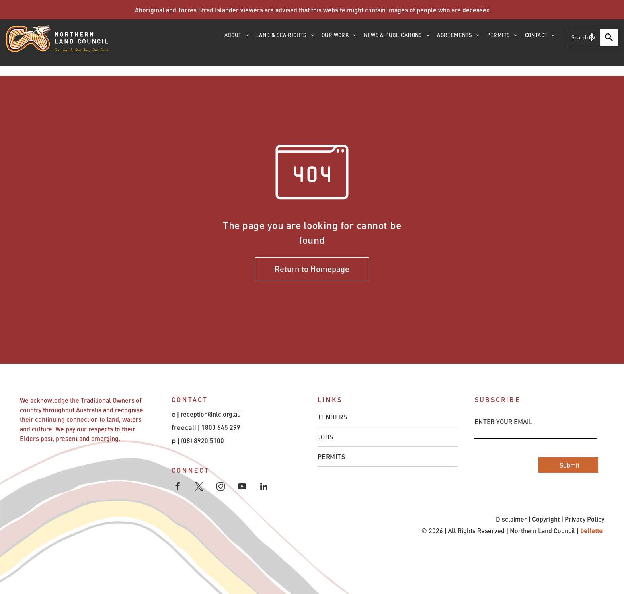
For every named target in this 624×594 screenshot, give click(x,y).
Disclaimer (511, 519)
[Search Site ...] (584, 37)
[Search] (609, 37)
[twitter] (199, 487)
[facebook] (178, 487)
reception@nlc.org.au (211, 414)
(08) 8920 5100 (203, 440)
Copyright (546, 519)
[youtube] (242, 487)
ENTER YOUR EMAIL (503, 421)
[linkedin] (263, 487)
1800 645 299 (220, 427)
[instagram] (220, 487)
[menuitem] (237, 38)
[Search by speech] (592, 37)
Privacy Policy (584, 519)
